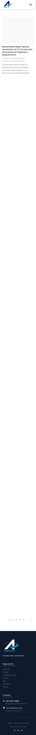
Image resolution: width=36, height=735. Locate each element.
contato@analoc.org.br (14, 708)
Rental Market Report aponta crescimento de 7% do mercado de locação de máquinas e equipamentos (17, 50)
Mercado (21, 58)
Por (6, 61)
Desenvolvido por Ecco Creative (18, 727)
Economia (13, 58)
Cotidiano (5, 58)
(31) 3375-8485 (12, 701)
